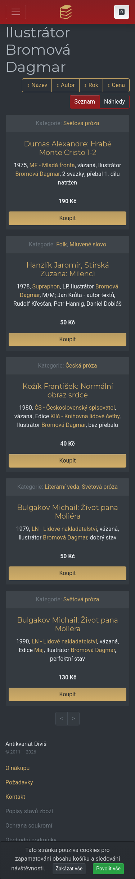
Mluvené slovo (87, 244)
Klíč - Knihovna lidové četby (85, 416)
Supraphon (46, 286)
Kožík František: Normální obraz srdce (67, 390)
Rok (93, 85)
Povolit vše (108, 868)
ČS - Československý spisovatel (75, 407)
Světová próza (81, 123)
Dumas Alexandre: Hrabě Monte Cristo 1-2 (68, 148)
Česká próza (81, 365)
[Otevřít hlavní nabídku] (16, 12)
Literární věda (62, 486)
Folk (61, 244)
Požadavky (19, 782)
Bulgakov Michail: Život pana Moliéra (67, 511)
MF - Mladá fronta (52, 165)
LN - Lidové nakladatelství (64, 528)
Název (39, 85)
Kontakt (15, 796)
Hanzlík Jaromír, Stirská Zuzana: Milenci (67, 269)
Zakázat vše (69, 868)
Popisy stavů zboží (29, 811)
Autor (68, 85)
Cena (118, 85)
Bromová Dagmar (37, 173)
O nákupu (17, 768)
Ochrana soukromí (28, 825)
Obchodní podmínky (31, 840)
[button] (121, 12)
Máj (39, 650)
